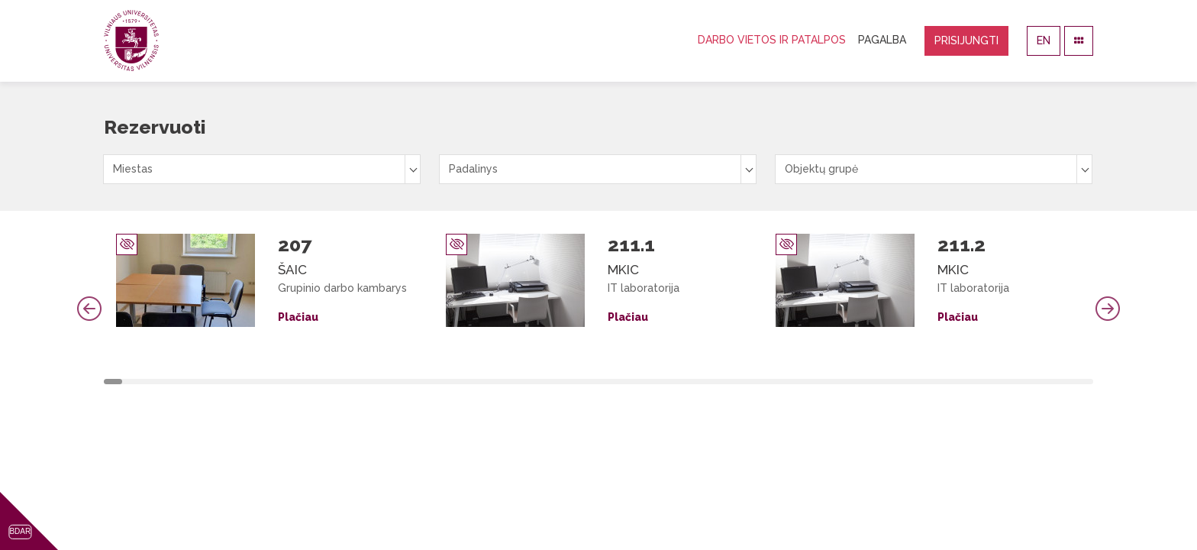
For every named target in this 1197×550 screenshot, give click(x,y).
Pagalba (882, 40)
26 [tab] (579, 381)
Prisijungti (966, 40)
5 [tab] (188, 381)
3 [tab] (150, 381)
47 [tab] (972, 381)
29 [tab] (636, 381)
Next (1107, 308)
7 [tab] (225, 381)
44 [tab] (915, 381)
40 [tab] (841, 381)
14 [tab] (356, 381)
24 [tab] (542, 381)
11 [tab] (300, 381)
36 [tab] (766, 381)
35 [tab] (747, 381)
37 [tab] (785, 381)
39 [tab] (822, 381)
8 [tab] (243, 381)
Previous (89, 308)
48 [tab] (990, 381)
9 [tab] (262, 381)
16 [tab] (393, 381)
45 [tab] (934, 381)
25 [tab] (561, 381)
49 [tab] (1009, 381)
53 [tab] (1084, 381)
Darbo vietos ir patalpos (772, 40)
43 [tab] (897, 381)
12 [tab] (318, 381)
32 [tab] (691, 381)
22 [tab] (505, 381)
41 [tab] (859, 381)
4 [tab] (169, 381)
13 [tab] (336, 381)
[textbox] (262, 169)
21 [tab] (486, 381)
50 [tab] (1027, 381)
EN (1043, 40)
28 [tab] (617, 381)
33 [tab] (711, 381)
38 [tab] (804, 381)
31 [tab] (673, 381)
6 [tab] (206, 381)
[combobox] (262, 169)
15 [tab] (374, 381)
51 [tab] (1046, 381)
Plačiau (298, 317)
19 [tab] (449, 381)
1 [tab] (113, 381)
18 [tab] (430, 381)
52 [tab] (1065, 381)
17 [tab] (411, 381)
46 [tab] (953, 381)
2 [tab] (131, 381)
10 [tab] (281, 381)
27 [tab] (598, 381)
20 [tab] (468, 381)
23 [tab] (524, 381)
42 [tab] (879, 381)
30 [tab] (654, 381)
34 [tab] (729, 381)
